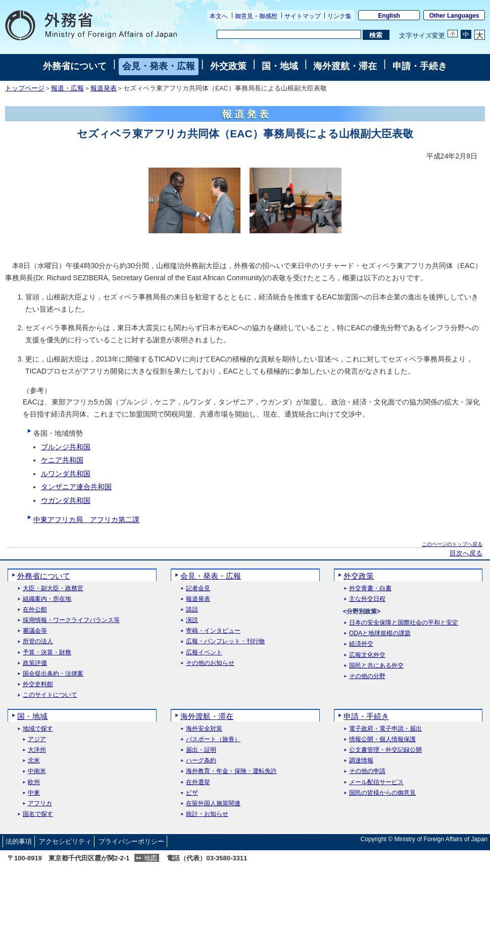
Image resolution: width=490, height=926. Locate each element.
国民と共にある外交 (376, 665)
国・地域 (280, 66)
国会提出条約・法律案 (53, 674)
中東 (34, 793)
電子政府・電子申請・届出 (385, 729)
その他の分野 (367, 676)
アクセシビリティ (65, 841)
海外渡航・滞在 (345, 66)
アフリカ (40, 803)
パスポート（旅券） (213, 739)
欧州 (34, 782)
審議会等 (35, 631)
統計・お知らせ (207, 814)
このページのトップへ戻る (452, 544)
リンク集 (339, 16)
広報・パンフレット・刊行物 (225, 641)
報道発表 (103, 88)
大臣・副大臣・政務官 (53, 588)
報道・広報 (67, 88)
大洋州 (37, 750)
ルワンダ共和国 (65, 474)
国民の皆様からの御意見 (382, 793)
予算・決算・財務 (47, 652)
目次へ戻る (466, 553)
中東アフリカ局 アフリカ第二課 (86, 520)
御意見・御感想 (256, 16)
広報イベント (204, 652)
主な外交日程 (367, 599)
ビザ (192, 793)
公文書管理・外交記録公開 (385, 750)
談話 (192, 609)
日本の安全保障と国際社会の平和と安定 (403, 623)
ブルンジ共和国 (65, 447)
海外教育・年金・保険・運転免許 (231, 771)
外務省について (75, 66)
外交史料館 (38, 684)
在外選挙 (198, 782)
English (389, 15)
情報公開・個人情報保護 (382, 739)
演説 (192, 620)
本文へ (219, 16)
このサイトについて (50, 695)
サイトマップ (302, 16)
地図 (150, 858)
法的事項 (19, 841)
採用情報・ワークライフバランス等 (71, 620)
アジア (37, 739)
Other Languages (454, 15)
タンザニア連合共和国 (76, 487)
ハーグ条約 (201, 760)
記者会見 (198, 588)
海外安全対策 (204, 729)
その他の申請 (367, 771)
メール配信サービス (376, 782)
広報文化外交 (367, 655)
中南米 (37, 771)
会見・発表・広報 (158, 66)
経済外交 (361, 644)
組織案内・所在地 (47, 599)
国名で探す (38, 814)
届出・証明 (201, 750)
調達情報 (361, 760)
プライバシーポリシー (131, 841)
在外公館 (35, 609)
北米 (34, 760)
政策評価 (35, 663)
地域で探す (38, 729)
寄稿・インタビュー (213, 631)
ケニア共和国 (62, 460)
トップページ (24, 88)
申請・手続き (420, 66)
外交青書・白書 (370, 588)
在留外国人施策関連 (213, 803)
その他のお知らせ (210, 663)
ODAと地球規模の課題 (380, 633)
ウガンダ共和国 (65, 500)
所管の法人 (38, 641)
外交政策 (228, 66)
